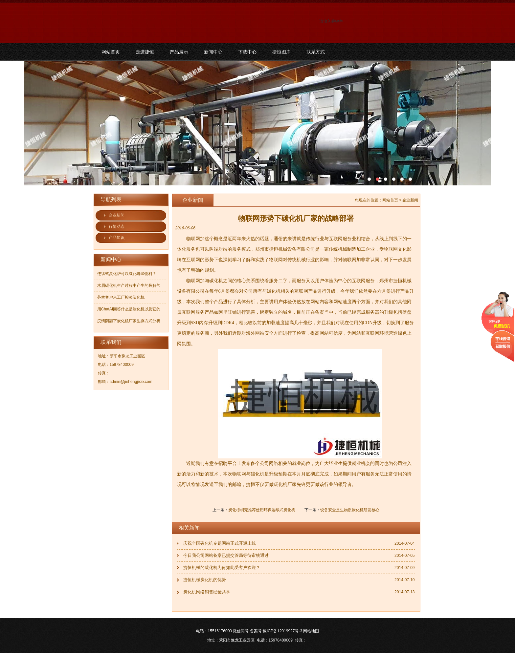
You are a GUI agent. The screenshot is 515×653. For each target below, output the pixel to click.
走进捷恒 (145, 51)
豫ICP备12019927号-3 (282, 631)
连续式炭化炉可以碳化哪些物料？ (126, 273)
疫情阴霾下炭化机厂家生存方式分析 (128, 321)
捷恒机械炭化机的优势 (204, 579)
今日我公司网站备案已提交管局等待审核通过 (226, 555)
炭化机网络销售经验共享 (206, 591)
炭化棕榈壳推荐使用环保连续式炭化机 (261, 510)
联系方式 (315, 51)
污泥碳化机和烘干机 (257, 123)
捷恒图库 (281, 51)
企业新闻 (116, 215)
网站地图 (311, 631)
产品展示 (179, 51)
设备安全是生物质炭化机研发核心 (349, 510)
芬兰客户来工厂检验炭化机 (121, 297)
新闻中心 (213, 51)
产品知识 (116, 237)
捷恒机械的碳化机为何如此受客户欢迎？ (221, 567)
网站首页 (110, 51)
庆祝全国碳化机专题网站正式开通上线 (219, 543)
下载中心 (247, 51)
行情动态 (116, 226)
